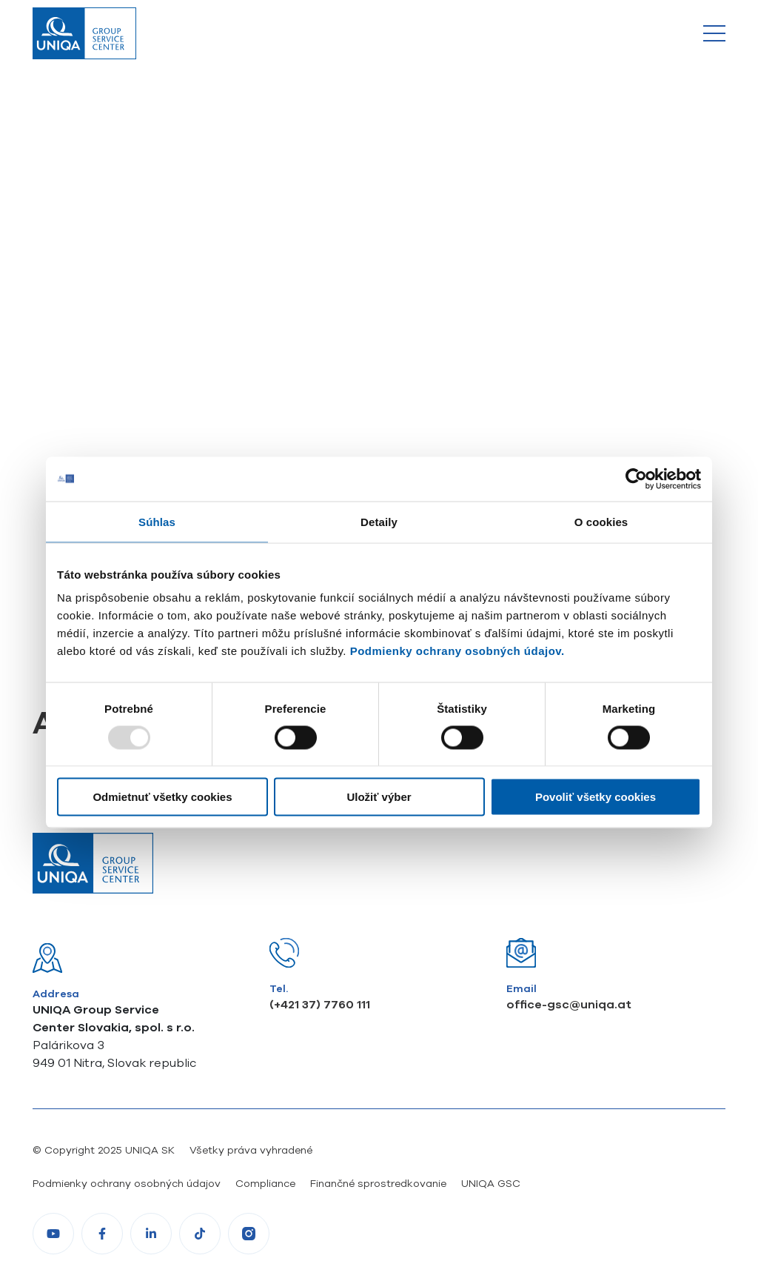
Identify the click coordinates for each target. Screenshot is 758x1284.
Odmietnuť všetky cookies (162, 797)
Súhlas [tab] (156, 521)
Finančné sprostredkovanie (378, 1183)
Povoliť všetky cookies (595, 797)
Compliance (265, 1183)
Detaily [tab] (379, 521)
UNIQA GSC (490, 1183)
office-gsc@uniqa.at (568, 1004)
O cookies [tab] (601, 521)
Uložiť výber (378, 797)
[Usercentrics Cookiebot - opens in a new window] (636, 479)
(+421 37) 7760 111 (319, 1004)
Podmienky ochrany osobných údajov (127, 1183)
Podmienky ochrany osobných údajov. (457, 651)
